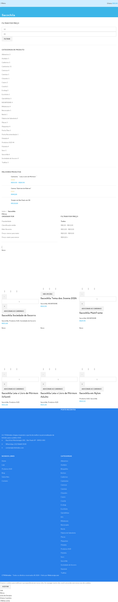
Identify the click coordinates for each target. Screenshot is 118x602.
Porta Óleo (6, 130)
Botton (63, 473)
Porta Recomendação (9, 134)
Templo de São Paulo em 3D (20, 200)
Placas (4, 122)
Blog (3, 473)
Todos (63, 221)
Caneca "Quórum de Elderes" (21, 188)
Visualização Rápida (88, 369)
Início (4, 211)
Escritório (5, 94)
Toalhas (4, 162)
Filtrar (7, 39)
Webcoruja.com (53, 575)
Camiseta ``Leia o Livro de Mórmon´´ (24, 177)
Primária (4, 138)
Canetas (5, 74)
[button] (92, 388)
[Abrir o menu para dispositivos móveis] (3, 3)
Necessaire (6, 110)
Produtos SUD (7, 142)
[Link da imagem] (12, 421)
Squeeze (64, 569)
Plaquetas (5, 126)
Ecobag (4, 90)
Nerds (4, 114)
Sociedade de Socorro (9, 158)
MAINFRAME (6, 102)
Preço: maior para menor (10, 237)
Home (4, 461)
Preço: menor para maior (10, 233)
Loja (3, 465)
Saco (3, 150)
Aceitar (5, 586)
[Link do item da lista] (29, 444)
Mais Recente (7, 229)
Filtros (4, 214)
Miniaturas (5, 106)
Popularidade (6, 221)
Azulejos (5, 58)
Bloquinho (64, 469)
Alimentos (5, 54)
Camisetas (5, 66)
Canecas (5, 70)
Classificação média (9, 225)
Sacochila (5, 154)
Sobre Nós (5, 477)
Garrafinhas (6, 98)
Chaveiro (5, 78)
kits (62, 517)
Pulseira (4, 146)
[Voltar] (4, 10)
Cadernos (5, 62)
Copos (4, 82)
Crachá (4, 86)
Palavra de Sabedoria (9, 118)
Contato (5, 481)
